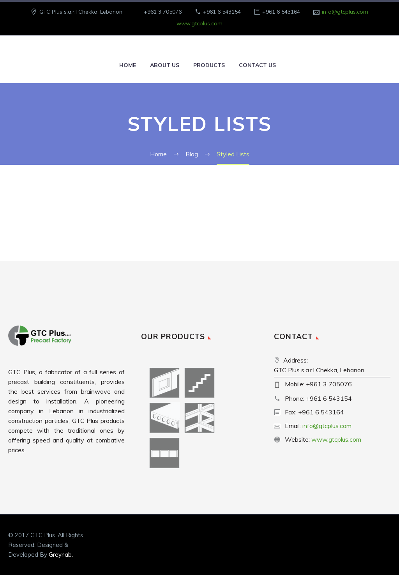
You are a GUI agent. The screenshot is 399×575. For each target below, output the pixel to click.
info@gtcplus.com (345, 11)
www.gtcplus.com (199, 23)
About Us (164, 65)
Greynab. (61, 554)
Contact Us (257, 65)
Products (209, 65)
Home (127, 65)
